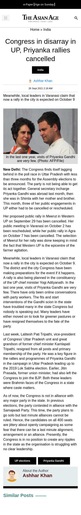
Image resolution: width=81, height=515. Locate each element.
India (40, 69)
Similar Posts (18, 495)
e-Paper (28, 4)
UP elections (23, 460)
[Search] (76, 18)
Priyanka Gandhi (54, 460)
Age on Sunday (44, 4)
